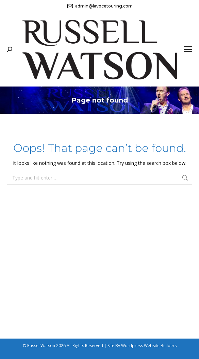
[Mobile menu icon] (188, 49)
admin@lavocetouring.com (100, 6)
